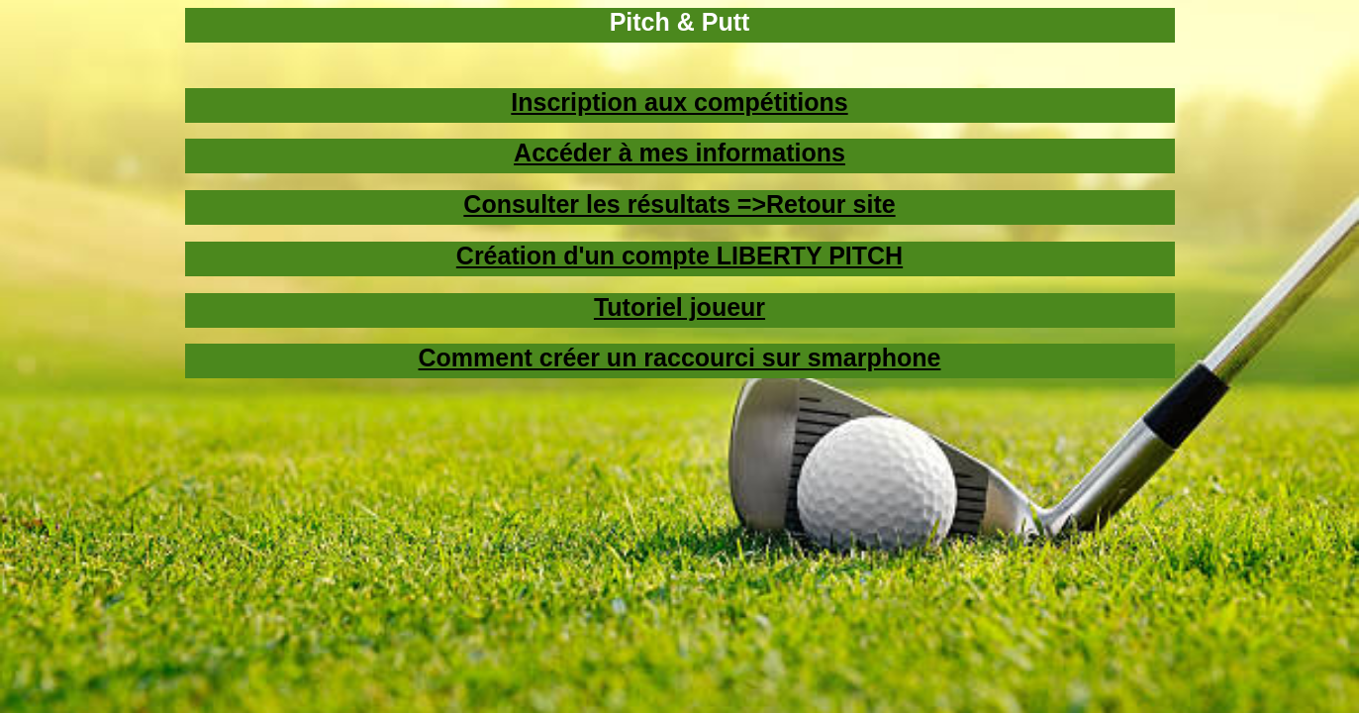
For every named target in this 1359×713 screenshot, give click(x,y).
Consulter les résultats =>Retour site (679, 204)
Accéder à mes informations (679, 152)
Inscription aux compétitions (679, 102)
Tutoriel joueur (679, 307)
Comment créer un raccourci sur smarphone (680, 357)
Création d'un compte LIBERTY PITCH (679, 255)
